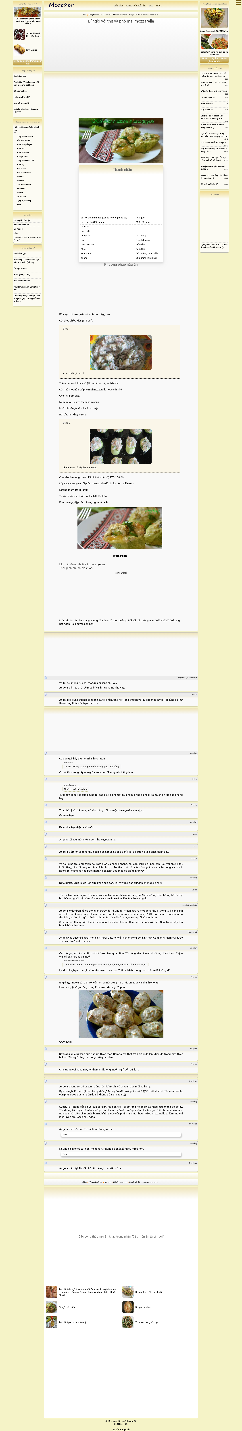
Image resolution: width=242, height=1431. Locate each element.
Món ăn (20, 192)
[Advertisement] (121, 47)
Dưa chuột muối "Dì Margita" (213, 142)
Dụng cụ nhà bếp (24, 200)
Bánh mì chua (23, 152)
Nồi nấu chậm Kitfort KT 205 (214, 91)
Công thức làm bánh (25, 160)
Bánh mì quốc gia (24, 144)
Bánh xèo (21, 148)
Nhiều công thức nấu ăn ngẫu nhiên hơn (214, 60)
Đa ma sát (21, 196)
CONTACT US (121, 1424)
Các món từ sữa (24, 184)
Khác (19, 204)
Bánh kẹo (21, 164)
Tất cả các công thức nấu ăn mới (27, 62)
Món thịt (20, 180)
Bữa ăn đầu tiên (24, 172)
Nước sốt (21, 188)
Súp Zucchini (207, 109)
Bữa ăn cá (21, 168)
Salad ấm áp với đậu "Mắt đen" (214, 31)
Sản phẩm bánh (23, 140)
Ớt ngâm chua (20, 91)
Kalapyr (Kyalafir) (22, 97)
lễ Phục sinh (22, 156)
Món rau (20, 176)
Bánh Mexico (207, 103)
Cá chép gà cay (208, 97)
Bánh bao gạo (20, 76)
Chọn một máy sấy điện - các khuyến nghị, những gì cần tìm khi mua (27, 298)
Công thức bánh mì (25, 136)
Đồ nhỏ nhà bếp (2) (209, 184)
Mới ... (159, 6)
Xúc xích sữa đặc (22, 103)
